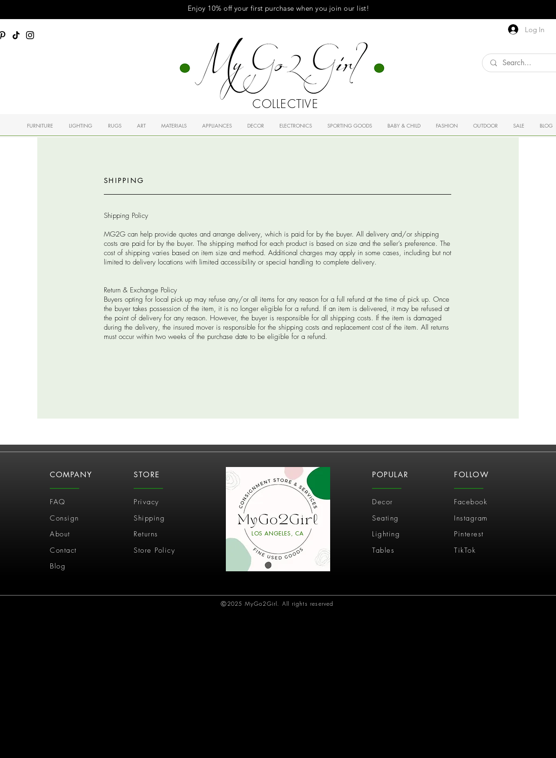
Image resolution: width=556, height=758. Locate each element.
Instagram (471, 518)
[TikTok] (16, 35)
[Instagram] (30, 35)
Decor (382, 502)
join (335, 8)
